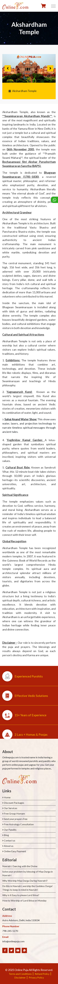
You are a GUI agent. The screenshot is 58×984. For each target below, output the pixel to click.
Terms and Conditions (20, 973)
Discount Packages (14, 802)
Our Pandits (10, 829)
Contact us (9, 840)
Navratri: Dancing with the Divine (19, 866)
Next (50, 68)
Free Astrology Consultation (19, 824)
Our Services (10, 808)
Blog (6, 835)
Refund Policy (42, 973)
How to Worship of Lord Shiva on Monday (24, 900)
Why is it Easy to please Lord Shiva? (20, 895)
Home (7, 797)
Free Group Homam (14, 813)
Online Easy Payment (15, 851)
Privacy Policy (36, 977)
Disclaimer (20, 977)
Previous (8, 68)
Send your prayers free (15, 818)
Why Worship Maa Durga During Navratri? (25, 880)
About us (8, 845)
